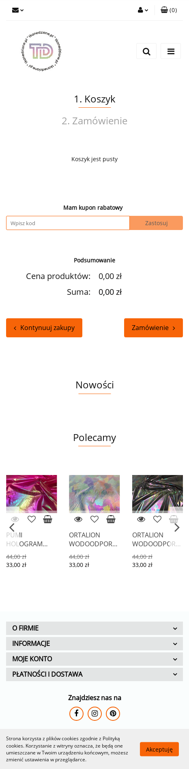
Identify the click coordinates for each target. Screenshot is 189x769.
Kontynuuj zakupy (44, 327)
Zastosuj (156, 223)
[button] (169, 10)
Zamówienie (153, 327)
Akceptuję (159, 749)
